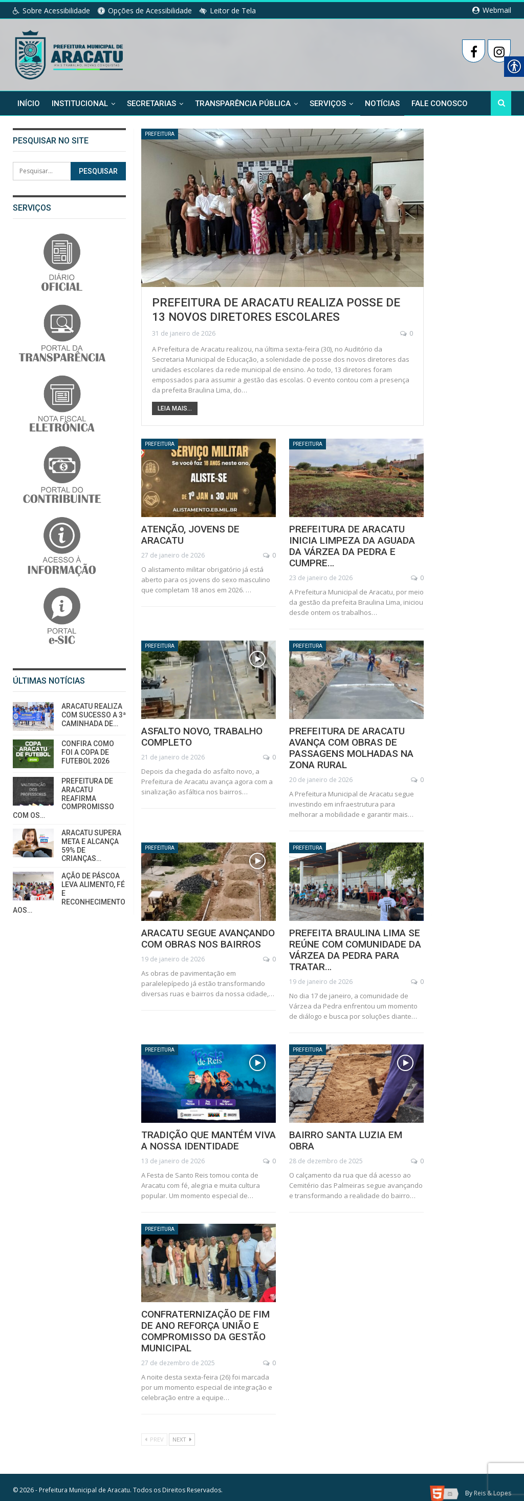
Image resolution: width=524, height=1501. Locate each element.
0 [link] (406, 332)
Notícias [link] (382, 103)
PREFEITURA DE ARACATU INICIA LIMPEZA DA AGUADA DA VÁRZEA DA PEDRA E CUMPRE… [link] (356, 539)
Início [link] (28, 103)
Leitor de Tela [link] (228, 10)
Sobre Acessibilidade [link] (51, 10)
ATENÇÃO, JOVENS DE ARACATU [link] (207, 528)
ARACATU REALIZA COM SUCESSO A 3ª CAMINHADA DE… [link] (93, 715)
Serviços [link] (328, 103)
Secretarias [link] (151, 103)
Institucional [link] (80, 103)
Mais (420, 103)
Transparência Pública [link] (243, 103)
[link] (70, 53)
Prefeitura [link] (162, 134)
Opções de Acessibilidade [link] (145, 10)
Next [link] (181, 1427)
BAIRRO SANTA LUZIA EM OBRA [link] (352, 1123)
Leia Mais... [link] (175, 407)
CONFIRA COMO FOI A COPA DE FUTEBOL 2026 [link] (87, 752)
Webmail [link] (491, 10)
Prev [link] (154, 1427)
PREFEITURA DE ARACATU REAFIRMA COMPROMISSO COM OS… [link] (63, 798)
